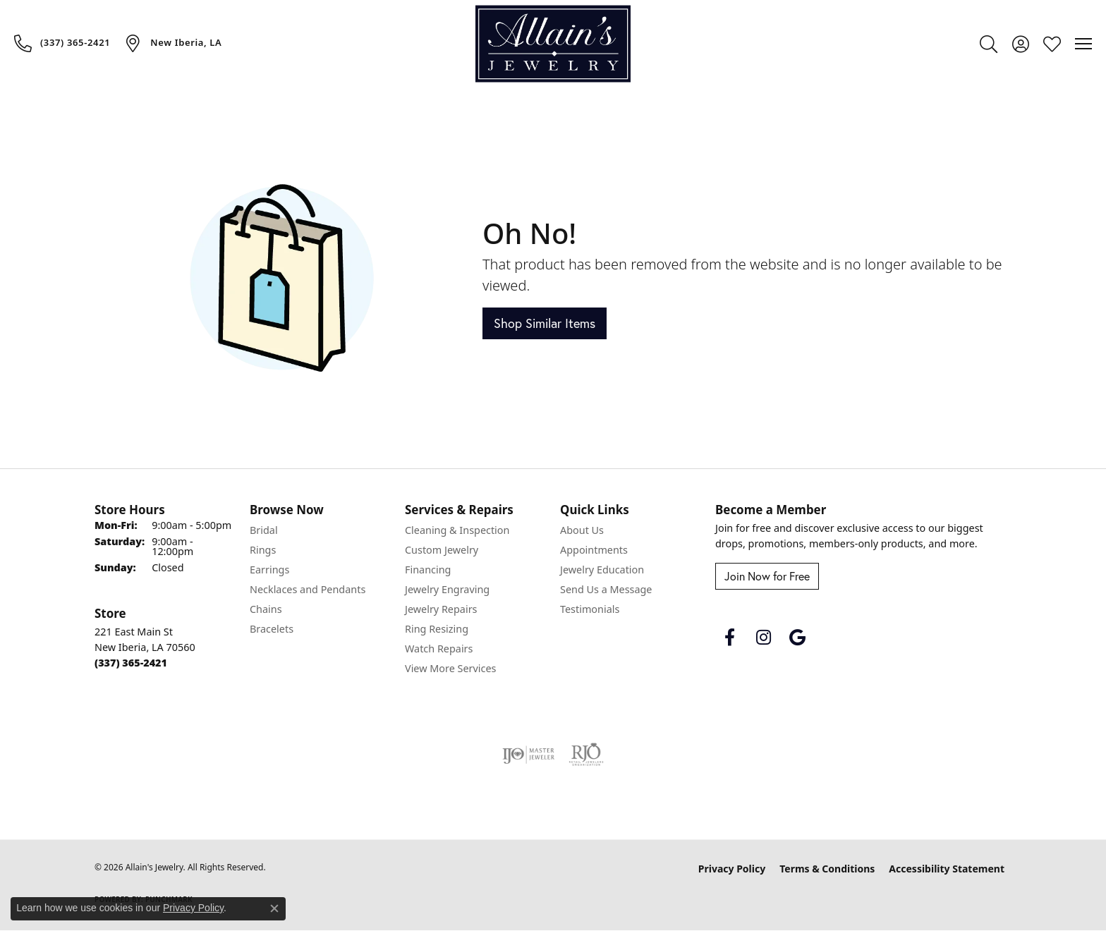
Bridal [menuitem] (264, 530)
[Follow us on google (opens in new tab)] (797, 637)
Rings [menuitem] (263, 549)
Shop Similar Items (544, 323)
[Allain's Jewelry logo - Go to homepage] (553, 44)
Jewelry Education (602, 569)
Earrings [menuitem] (269, 569)
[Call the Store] (131, 662)
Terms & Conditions (827, 868)
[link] (62, 43)
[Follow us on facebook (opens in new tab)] (729, 637)
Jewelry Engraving (447, 589)
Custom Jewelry (441, 549)
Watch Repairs (439, 648)
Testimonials (589, 609)
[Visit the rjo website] (586, 754)
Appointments (594, 549)
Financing (428, 569)
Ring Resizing (436, 628)
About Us (582, 530)
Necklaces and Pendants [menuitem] (307, 589)
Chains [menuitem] (266, 609)
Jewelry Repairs (441, 609)
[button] (988, 44)
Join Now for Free (767, 576)
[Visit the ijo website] (528, 754)
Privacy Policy (731, 868)
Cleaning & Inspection (457, 530)
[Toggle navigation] (1083, 43)
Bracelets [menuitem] (271, 628)
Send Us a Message (606, 589)
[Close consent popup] (274, 908)
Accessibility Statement (946, 868)
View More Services (450, 668)
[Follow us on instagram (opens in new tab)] (763, 637)
